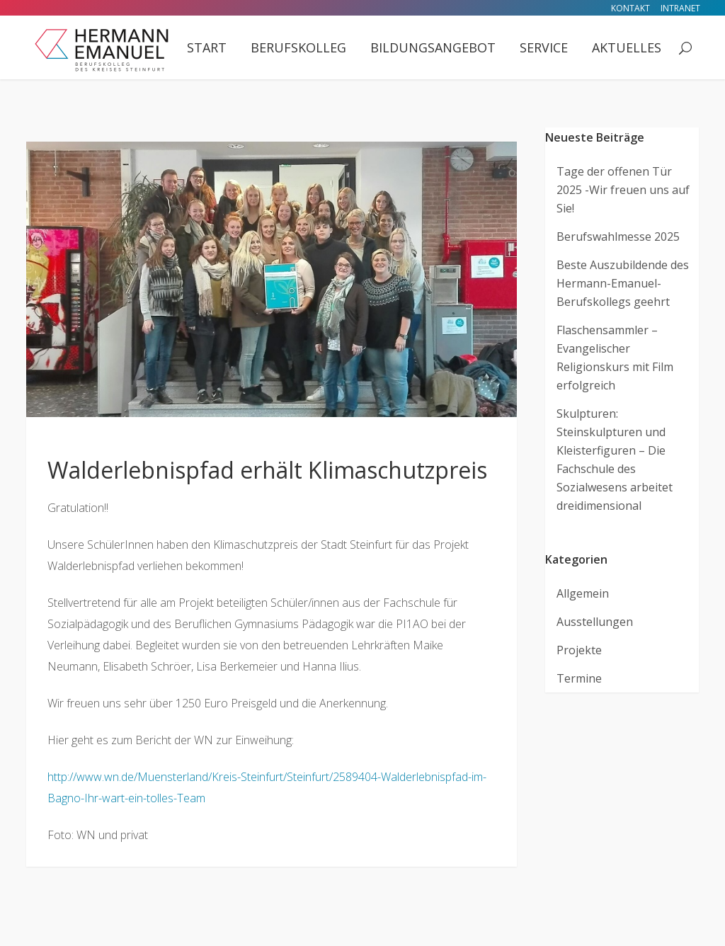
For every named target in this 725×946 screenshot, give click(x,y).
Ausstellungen (594, 621)
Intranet (680, 8)
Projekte (579, 650)
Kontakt (630, 8)
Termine (579, 678)
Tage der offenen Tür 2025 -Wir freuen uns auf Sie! (623, 190)
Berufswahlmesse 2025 (618, 236)
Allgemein (582, 593)
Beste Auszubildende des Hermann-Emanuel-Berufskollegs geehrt (622, 283)
